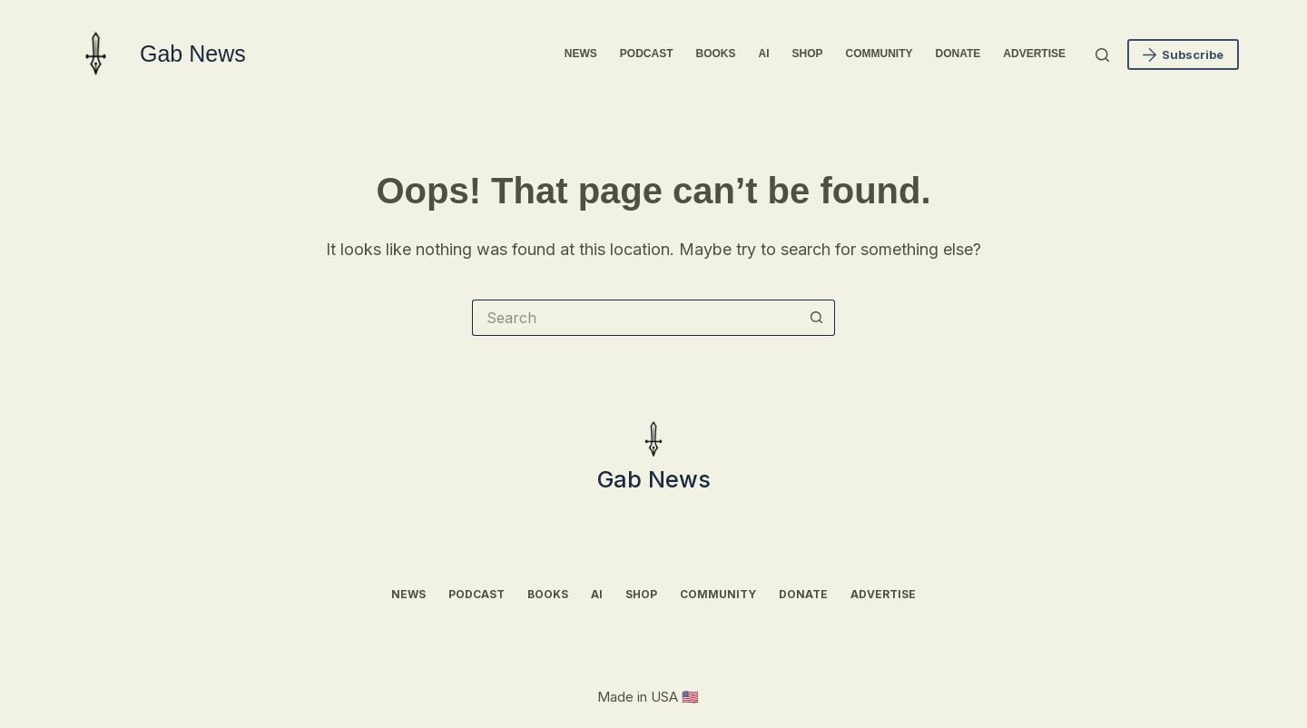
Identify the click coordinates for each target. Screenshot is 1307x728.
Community (879, 53)
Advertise (1034, 53)
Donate (958, 53)
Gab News (193, 53)
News (581, 53)
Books (716, 53)
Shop (807, 53)
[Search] (1102, 55)
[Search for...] (635, 318)
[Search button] (817, 318)
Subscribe (1183, 54)
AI (764, 53)
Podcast (646, 53)
